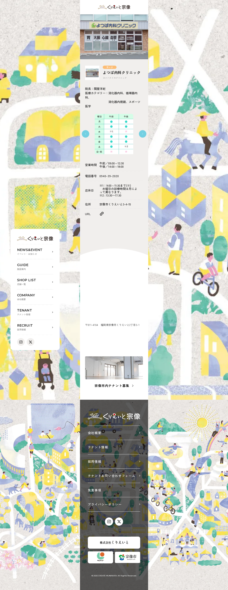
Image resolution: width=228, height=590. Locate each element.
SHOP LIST (35, 282)
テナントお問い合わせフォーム (111, 475)
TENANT (35, 312)
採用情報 (94, 461)
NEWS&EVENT (35, 252)
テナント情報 (98, 447)
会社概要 (94, 433)
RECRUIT (35, 327)
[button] (85, 134)
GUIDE (35, 267)
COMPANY (35, 297)
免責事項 (94, 490)
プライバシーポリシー (105, 504)
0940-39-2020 (109, 176)
